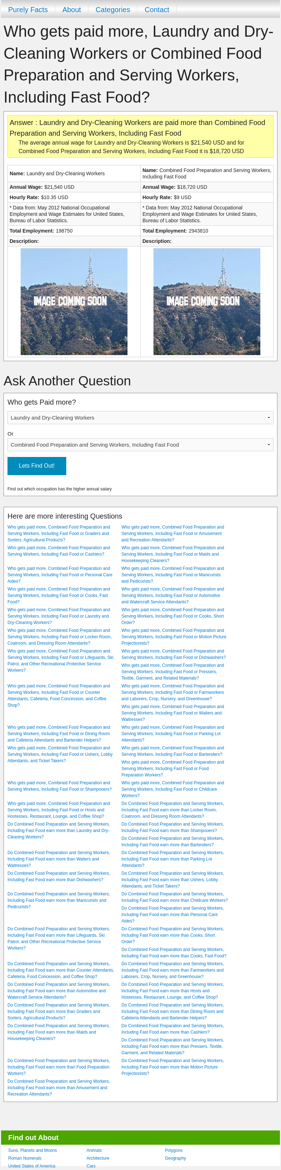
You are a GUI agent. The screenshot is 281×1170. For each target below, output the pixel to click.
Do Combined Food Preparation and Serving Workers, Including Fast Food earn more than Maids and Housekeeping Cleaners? (58, 1032)
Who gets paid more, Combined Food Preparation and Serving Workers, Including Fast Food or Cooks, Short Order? (172, 616)
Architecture (98, 1158)
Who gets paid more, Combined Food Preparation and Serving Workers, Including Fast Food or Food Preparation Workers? (172, 769)
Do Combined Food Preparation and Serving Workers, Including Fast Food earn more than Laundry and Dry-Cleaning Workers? (58, 830)
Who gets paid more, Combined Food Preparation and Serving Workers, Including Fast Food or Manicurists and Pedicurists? (172, 575)
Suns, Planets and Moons (32, 1150)
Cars (91, 1166)
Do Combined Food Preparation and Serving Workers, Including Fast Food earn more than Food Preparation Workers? (58, 1067)
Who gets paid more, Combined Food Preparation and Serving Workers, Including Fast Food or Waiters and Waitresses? (172, 713)
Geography (175, 1158)
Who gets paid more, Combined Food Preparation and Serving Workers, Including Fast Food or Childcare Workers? (172, 789)
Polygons (173, 1150)
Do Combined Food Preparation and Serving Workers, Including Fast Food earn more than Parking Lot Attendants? (172, 859)
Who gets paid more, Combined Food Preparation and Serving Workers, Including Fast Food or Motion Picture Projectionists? (174, 637)
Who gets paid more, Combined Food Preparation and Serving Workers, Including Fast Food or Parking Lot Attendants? (172, 734)
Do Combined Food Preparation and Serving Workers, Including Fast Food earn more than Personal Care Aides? (172, 915)
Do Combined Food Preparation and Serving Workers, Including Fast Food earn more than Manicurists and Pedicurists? (58, 900)
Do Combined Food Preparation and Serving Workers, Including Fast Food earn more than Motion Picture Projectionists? (172, 1067)
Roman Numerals (24, 1158)
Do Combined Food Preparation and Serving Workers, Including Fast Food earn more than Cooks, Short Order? (172, 935)
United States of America (31, 1166)
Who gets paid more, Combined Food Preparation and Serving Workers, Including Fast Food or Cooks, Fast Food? (58, 595)
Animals (94, 1150)
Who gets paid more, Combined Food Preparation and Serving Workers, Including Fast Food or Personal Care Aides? (60, 575)
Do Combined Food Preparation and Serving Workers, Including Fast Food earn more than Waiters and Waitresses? (58, 859)
